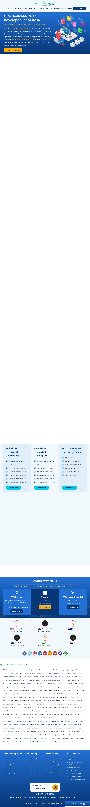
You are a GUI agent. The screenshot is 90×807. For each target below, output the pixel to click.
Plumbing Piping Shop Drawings (77, 779)
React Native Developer (53, 767)
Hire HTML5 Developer (32, 758)
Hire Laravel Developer (32, 764)
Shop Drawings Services (75, 773)
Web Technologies (30, 797)
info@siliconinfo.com (73, 603)
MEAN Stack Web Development (13, 761)
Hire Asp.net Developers (32, 773)
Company (19, 797)
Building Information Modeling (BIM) (76, 758)
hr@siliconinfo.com (45, 603)
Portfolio (61, 797)
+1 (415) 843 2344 (38, 789)
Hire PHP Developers (32, 761)
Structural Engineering (74, 767)
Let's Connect (79, 8)
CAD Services (52, 797)
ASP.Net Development (11, 767)
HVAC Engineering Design (75, 776)
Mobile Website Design (53, 764)
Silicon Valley (46, 803)
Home (12, 797)
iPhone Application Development (56, 758)
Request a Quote (12, 50)
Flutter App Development (54, 776)
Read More (16, 611)
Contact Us (76, 797)
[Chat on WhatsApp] (65, 653)
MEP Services (72, 770)
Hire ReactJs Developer (32, 767)
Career (68, 797)
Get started (13, 488)
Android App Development (54, 761)
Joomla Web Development (12, 776)
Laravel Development (11, 770)
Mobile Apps (42, 797)
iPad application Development (55, 770)
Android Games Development (55, 773)
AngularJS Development (11, 773)
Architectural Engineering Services (75, 763)
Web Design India (10, 764)
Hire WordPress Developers (33, 770)
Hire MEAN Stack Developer (33, 776)
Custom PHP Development (12, 758)
